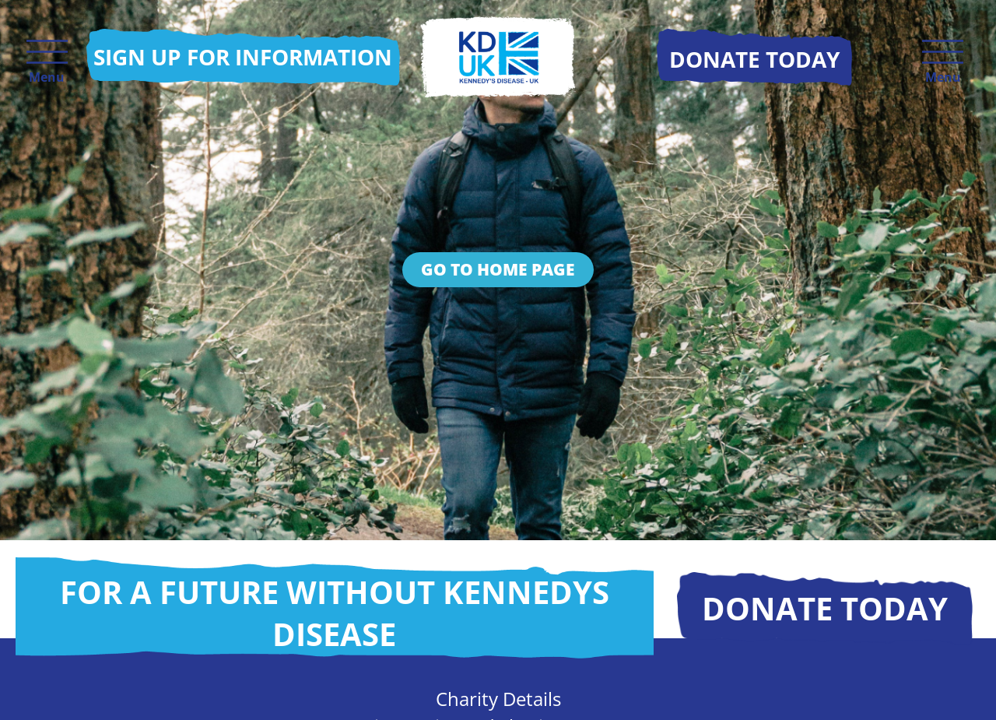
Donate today (825, 608)
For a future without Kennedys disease (334, 613)
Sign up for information (242, 57)
